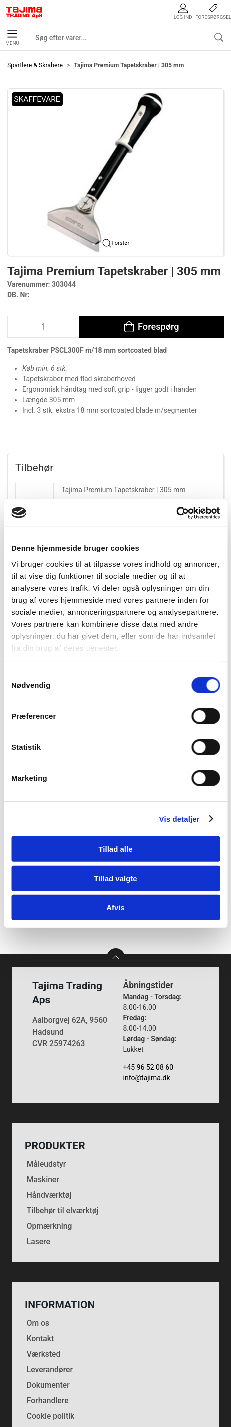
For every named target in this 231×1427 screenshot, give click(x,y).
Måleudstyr (46, 1091)
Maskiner (43, 1107)
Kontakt (40, 1266)
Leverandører (50, 1297)
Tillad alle (115, 849)
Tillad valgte (115, 878)
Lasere (38, 1169)
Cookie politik (51, 1343)
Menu (12, 38)
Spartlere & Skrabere (35, 65)
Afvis (115, 907)
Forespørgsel (213, 11)
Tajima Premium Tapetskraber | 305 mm (123, 490)
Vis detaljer (179, 818)
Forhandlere (48, 1328)
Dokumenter (48, 1312)
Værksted (44, 1281)
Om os (38, 1250)
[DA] (24, 12)
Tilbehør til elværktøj (63, 1138)
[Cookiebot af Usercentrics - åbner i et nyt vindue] (176, 512)
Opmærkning (49, 1153)
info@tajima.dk (146, 1005)
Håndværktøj (49, 1122)
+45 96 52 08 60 (148, 995)
